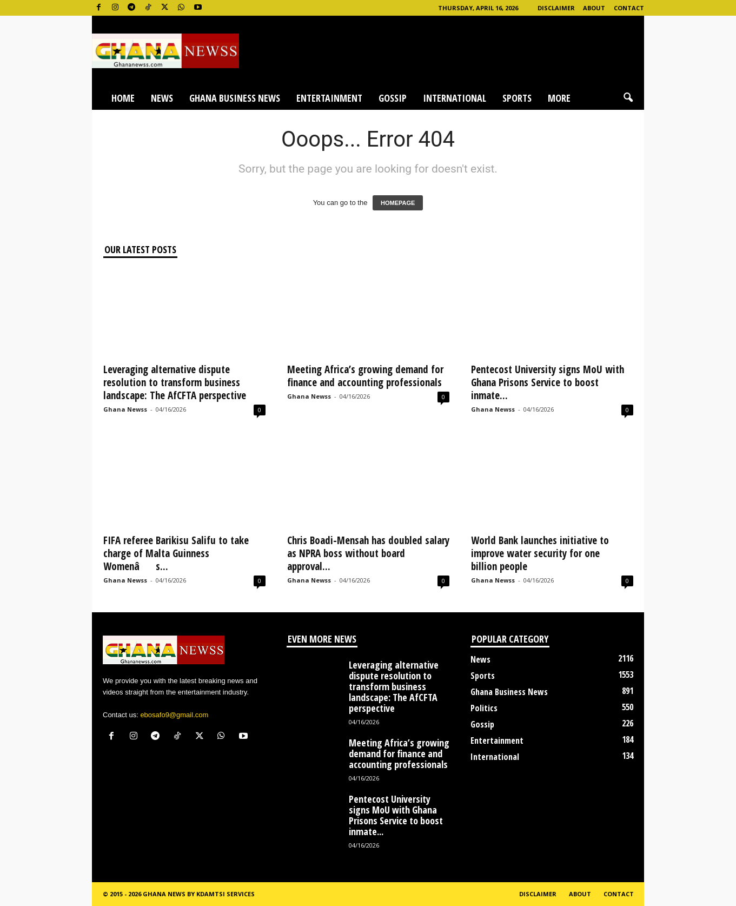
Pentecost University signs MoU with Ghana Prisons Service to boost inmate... (547, 382)
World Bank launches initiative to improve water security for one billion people (540, 553)
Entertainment (329, 97)
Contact (629, 8)
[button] (628, 98)
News (162, 97)
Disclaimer (556, 8)
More (559, 97)
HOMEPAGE (398, 203)
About (594, 8)
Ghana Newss (125, 409)
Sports (517, 97)
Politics (484, 708)
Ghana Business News (234, 97)
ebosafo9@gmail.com (174, 715)
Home (123, 97)
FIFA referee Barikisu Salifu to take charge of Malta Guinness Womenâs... (176, 553)
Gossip (393, 97)
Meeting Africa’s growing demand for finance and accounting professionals (365, 375)
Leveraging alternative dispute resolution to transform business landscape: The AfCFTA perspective (174, 382)
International (454, 97)
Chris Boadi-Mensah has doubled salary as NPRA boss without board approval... (368, 553)
